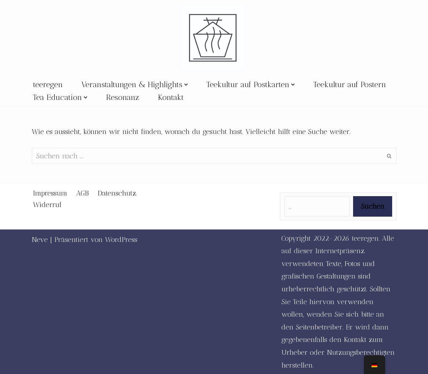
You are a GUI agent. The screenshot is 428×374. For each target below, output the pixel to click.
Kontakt (171, 97)
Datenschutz (117, 193)
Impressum (50, 193)
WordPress (121, 239)
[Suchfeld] (207, 156)
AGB (82, 193)
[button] (186, 85)
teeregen (48, 84)
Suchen (372, 206)
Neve (40, 239)
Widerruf (47, 204)
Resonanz (122, 97)
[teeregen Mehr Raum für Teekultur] (214, 38)
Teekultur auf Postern (349, 84)
